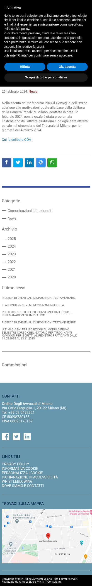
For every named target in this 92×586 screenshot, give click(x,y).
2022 (12, 262)
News (12, 218)
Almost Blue (26, 581)
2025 (12, 239)
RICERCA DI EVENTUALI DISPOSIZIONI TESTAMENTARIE (38, 297)
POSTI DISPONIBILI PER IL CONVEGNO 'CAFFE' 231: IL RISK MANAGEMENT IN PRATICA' (37, 314)
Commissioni (14, 364)
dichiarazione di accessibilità (30, 477)
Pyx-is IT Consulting (48, 581)
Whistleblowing (17, 481)
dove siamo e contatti (23, 486)
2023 (12, 254)
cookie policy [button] (20, 29)
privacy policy (15, 464)
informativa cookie (20, 468)
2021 (12, 269)
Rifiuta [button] (25, 66)
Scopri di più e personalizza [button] (46, 77)
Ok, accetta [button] (67, 66)
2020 (12, 277)
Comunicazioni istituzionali (29, 211)
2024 (12, 246)
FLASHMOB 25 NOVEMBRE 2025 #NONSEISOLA (33, 305)
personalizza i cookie (22, 473)
